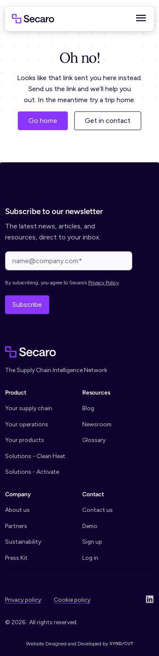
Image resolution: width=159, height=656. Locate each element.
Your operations (26, 424)
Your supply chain (28, 408)
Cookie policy (72, 599)
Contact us (97, 509)
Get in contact (108, 121)
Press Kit (16, 557)
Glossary (94, 439)
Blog (88, 408)
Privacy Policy (103, 283)
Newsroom (97, 424)
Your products (24, 439)
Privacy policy (23, 599)
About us (17, 509)
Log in (90, 557)
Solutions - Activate (32, 471)
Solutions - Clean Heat (35, 456)
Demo (90, 526)
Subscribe (27, 304)
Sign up (92, 541)
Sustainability (23, 541)
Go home (42, 121)
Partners (16, 526)
